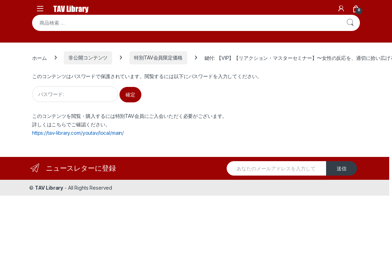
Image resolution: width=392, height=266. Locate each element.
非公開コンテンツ (88, 58)
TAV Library (49, 188)
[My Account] (341, 8)
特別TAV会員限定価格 (158, 58)
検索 (350, 23)
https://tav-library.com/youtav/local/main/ (78, 133)
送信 (342, 168)
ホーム (39, 58)
